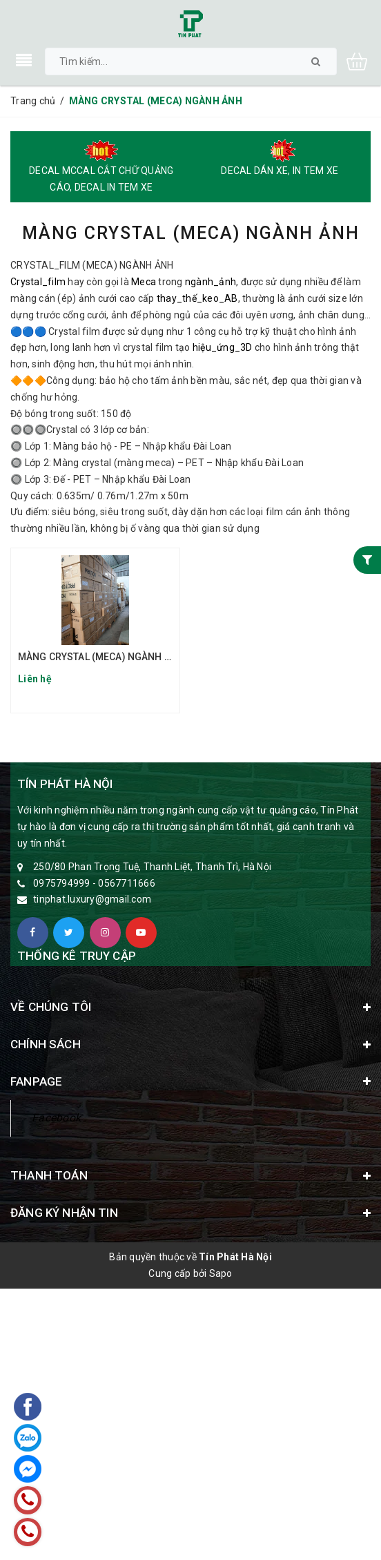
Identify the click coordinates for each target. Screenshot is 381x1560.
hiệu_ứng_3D (223, 347)
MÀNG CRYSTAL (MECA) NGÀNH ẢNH (101, 656)
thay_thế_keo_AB (197, 298)
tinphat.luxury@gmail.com (92, 899)
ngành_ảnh (210, 281)
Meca (143, 281)
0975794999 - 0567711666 (94, 883)
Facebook (56, 1117)
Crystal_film (38, 281)
